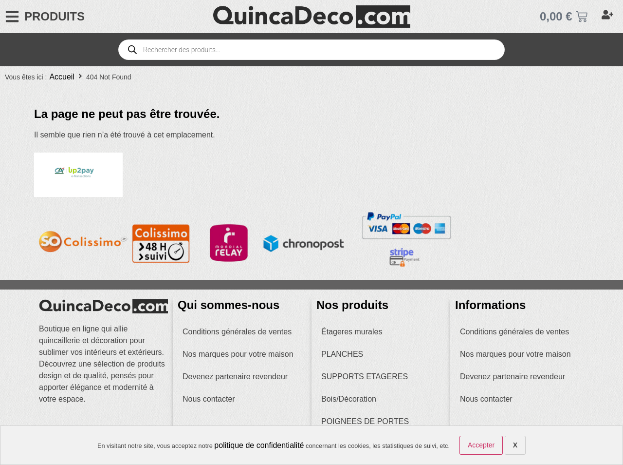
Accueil (61, 77)
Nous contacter (209, 399)
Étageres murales (351, 332)
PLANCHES (342, 354)
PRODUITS (54, 16)
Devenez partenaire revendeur (235, 376)
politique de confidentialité (259, 445)
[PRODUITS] (12, 16)
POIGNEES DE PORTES (365, 421)
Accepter (481, 445)
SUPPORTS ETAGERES (364, 376)
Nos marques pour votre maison (238, 354)
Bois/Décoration (348, 399)
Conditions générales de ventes (237, 332)
